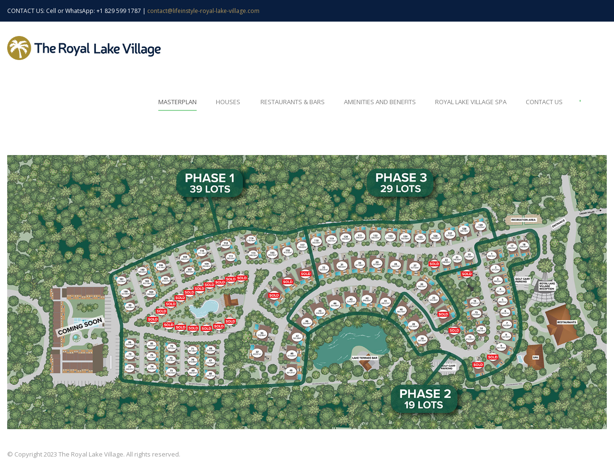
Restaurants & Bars (292, 101)
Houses (228, 101)
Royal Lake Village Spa (471, 101)
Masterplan (177, 101)
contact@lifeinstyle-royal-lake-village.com (203, 11)
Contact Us (544, 101)
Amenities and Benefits (380, 101)
